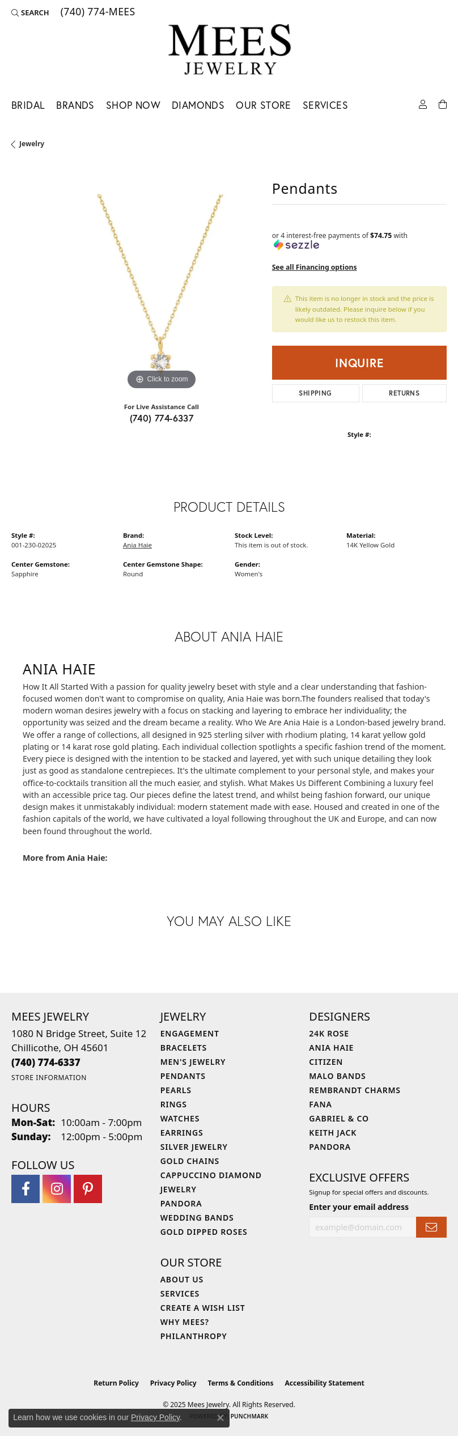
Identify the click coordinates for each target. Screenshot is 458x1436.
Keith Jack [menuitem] (333, 1132)
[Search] (30, 12)
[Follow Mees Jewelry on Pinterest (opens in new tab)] (88, 1189)
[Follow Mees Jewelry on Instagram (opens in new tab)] (57, 1189)
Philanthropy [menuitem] (193, 1336)
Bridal (28, 105)
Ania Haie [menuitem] (331, 1047)
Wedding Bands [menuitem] (197, 1217)
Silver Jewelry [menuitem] (194, 1146)
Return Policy (116, 1383)
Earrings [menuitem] (181, 1132)
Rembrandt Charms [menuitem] (354, 1090)
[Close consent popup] (220, 1417)
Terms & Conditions (241, 1383)
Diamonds (198, 105)
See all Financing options (314, 267)
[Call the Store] (45, 1062)
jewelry (31, 143)
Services (325, 105)
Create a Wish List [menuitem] (202, 1307)
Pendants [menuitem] (183, 1075)
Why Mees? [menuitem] (184, 1321)
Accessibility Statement (324, 1383)
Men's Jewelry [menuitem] (193, 1061)
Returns (404, 393)
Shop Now (133, 105)
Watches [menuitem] (180, 1118)
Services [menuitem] (180, 1293)
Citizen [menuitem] (326, 1061)
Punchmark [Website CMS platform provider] (250, 1416)
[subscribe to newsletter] (431, 1227)
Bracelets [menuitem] (183, 1047)
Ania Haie (137, 545)
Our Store (263, 105)
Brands (75, 105)
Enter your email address (359, 1206)
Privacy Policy (173, 1383)
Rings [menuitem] (173, 1104)
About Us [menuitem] (181, 1279)
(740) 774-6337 (162, 418)
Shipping (315, 393)
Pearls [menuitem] (176, 1090)
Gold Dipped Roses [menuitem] (204, 1231)
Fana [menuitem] (320, 1104)
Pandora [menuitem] (181, 1203)
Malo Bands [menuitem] (337, 1075)
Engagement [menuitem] (189, 1033)
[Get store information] (49, 1077)
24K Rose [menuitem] (329, 1033)
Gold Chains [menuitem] (189, 1160)
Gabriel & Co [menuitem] (338, 1118)
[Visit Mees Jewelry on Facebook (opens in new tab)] (25, 1189)
